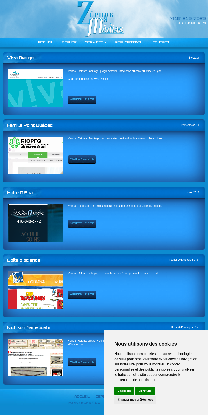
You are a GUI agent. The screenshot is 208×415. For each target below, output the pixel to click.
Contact (160, 42)
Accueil (82, 396)
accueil (46, 42)
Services (95, 42)
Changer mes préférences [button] (135, 399)
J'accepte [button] (124, 390)
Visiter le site (82, 99)
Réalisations (129, 42)
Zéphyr (69, 42)
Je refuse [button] (145, 390)
